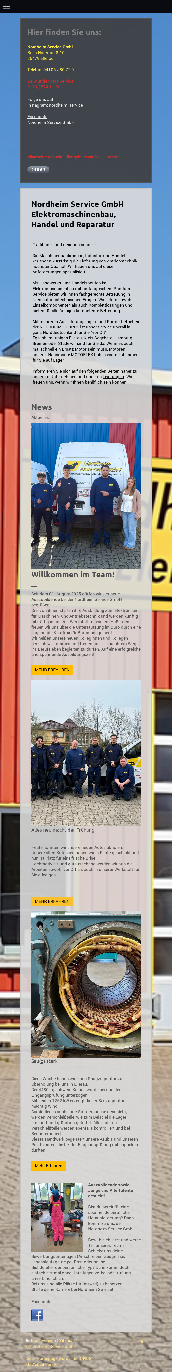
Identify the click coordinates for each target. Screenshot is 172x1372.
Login (141, 1340)
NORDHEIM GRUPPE (59, 327)
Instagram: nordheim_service (55, 105)
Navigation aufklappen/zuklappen (86, 6)
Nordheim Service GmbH (50, 122)
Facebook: (37, 116)
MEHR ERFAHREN (52, 670)
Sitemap (67, 1340)
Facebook (40, 1301)
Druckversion (41, 1340)
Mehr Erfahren (48, 1165)
